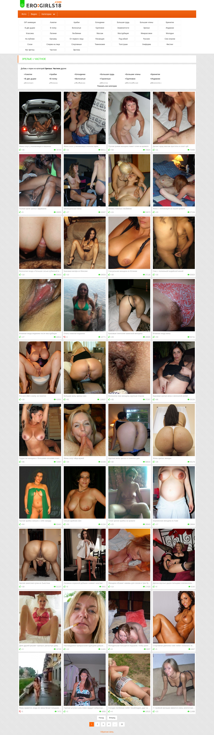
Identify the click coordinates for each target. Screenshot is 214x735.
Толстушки (123, 44)
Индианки (170, 28)
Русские (146, 39)
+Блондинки (79, 74)
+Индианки (155, 79)
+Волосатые (79, 79)
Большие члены (146, 22)
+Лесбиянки (79, 83)
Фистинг (169, 44)
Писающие (99, 39)
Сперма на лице (53, 44)
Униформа (146, 44)
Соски (29, 44)
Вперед (112, 718)
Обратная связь (107, 732)
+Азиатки (28, 74)
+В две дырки (30, 79)
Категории (46, 14)
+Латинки (53, 83)
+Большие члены (133, 74)
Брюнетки (170, 22)
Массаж (100, 33)
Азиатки (53, 22)
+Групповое (130, 79)
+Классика (28, 83)
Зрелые (146, 28)
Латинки (53, 33)
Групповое (100, 28)
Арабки (77, 22)
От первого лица (76, 39)
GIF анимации (30, 22)
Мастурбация (123, 33)
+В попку (53, 79)
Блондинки (99, 22)
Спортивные (76, 44)
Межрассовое (146, 33)
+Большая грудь (107, 74)
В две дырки (30, 28)
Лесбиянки (76, 33)
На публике (29, 39)
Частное (53, 50)
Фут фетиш (29, 50)
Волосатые (76, 28)
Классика (30, 33)
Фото (24, 14)
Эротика (76, 50)
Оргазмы (53, 39)
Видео (34, 14)
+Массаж (104, 83)
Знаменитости (123, 28)
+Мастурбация (131, 83)
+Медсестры (156, 83)
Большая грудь (123, 22)
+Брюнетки (155, 74)
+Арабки (53, 74)
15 (122, 724)
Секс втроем (170, 39)
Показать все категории (107, 86)
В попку (53, 28)
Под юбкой (123, 39)
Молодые (170, 33)
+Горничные (105, 79)
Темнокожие (100, 44)
